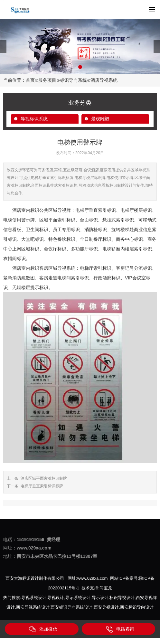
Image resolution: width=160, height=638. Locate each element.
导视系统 (66, 268)
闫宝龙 (105, 588)
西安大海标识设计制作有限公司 (34, 578)
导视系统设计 (33, 597)
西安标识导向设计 (137, 607)
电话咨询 (120, 629)
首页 (30, 80)
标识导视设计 (122, 597)
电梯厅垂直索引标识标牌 (42, 486)
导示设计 (100, 597)
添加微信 (43, 629)
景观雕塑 (100, 118)
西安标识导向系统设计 (71, 607)
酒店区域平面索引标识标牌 (44, 478)
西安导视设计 (106, 607)
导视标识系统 (34, 118)
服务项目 (47, 80)
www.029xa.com (92, 578)
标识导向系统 (73, 80)
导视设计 (55, 597)
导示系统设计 (77, 597)
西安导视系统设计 (33, 607)
